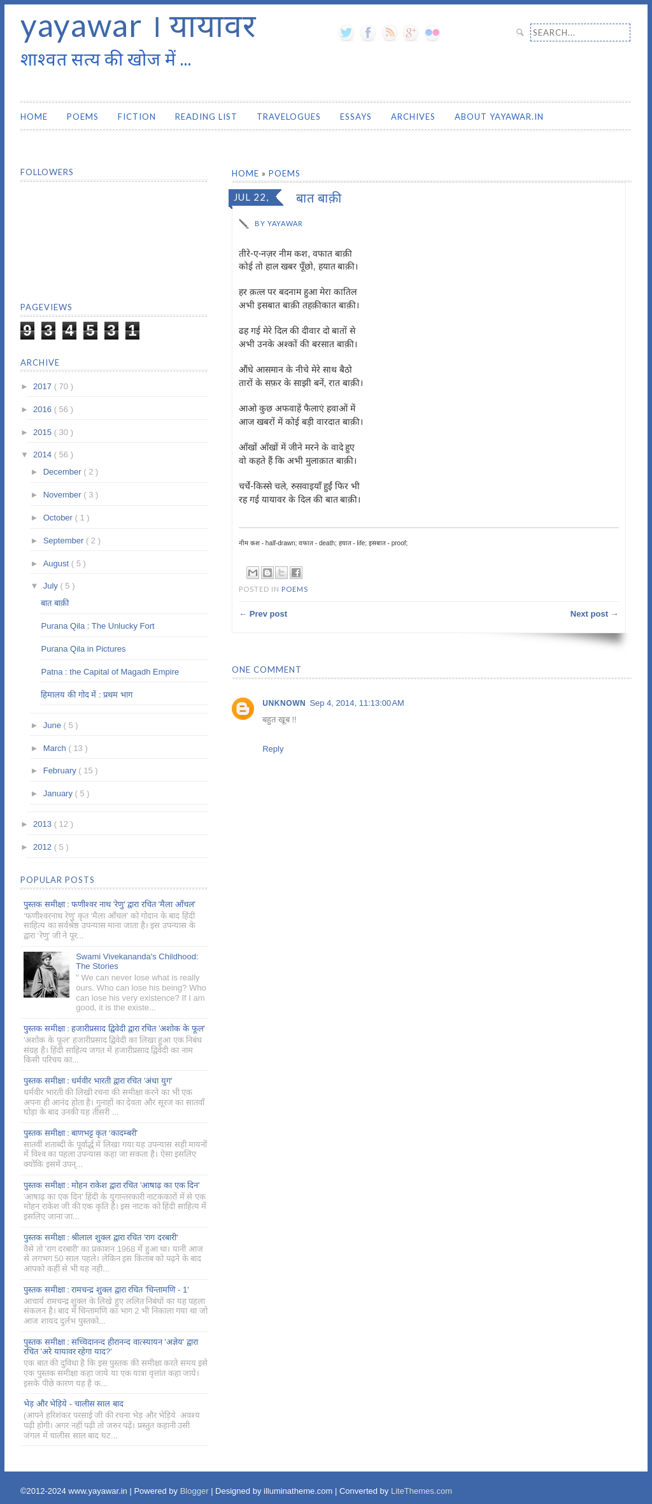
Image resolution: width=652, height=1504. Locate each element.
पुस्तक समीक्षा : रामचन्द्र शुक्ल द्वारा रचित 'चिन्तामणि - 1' (106, 1289)
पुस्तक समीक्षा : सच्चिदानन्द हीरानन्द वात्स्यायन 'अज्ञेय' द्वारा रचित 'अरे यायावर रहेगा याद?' (111, 1347)
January (59, 793)
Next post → (594, 614)
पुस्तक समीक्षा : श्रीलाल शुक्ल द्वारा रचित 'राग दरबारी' (101, 1237)
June (53, 725)
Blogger (195, 1491)
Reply (272, 749)
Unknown (284, 703)
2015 (43, 432)
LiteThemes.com (421, 1491)
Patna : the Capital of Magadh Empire (110, 672)
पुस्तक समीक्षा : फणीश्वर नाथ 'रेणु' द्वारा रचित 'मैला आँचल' (109, 904)
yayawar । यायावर (138, 25)
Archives (413, 116)
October (59, 517)
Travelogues (289, 116)
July (51, 586)
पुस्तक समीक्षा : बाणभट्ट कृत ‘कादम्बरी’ (81, 1133)
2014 (43, 454)
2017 (43, 386)
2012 (43, 847)
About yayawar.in (499, 116)
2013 (43, 824)
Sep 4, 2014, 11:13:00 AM (356, 703)
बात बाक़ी (55, 603)
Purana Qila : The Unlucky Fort (97, 626)
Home (34, 116)
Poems (83, 116)
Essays (356, 116)
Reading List (206, 116)
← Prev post (263, 614)
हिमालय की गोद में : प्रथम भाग (86, 694)
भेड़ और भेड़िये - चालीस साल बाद (74, 1403)
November (63, 494)
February (61, 770)
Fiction (137, 116)
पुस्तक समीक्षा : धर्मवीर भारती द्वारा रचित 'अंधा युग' (98, 1080)
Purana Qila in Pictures (83, 649)
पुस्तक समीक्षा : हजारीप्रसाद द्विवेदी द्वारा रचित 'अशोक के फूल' (114, 1028)
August (57, 563)
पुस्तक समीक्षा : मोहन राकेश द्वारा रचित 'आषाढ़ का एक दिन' (112, 1185)
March (56, 748)
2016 (43, 409)
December (63, 471)
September (64, 540)
